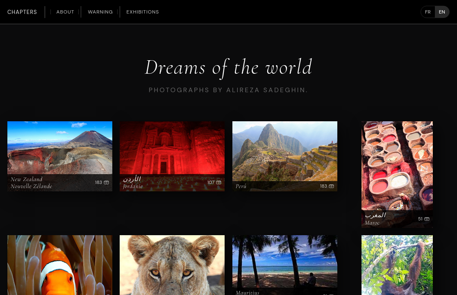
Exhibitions (143, 12)
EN (442, 12)
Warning (100, 12)
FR (428, 12)
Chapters (22, 12)
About (66, 12)
